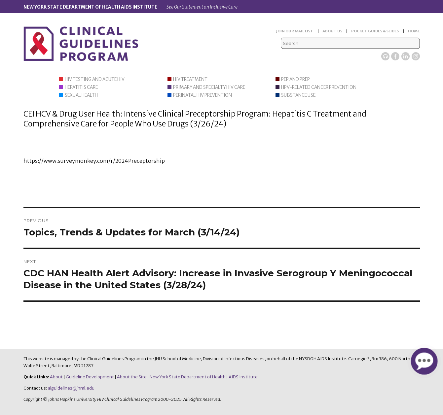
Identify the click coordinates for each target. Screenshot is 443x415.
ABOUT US (332, 31)
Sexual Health (81, 95)
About (56, 377)
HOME (414, 31)
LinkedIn (405, 56)
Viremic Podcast (385, 56)
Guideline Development (90, 377)
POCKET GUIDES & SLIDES (375, 31)
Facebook (395, 56)
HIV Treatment (190, 79)
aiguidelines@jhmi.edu (71, 388)
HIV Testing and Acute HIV (95, 79)
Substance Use (298, 95)
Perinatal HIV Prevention (202, 95)
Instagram (416, 56)
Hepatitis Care (81, 87)
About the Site (132, 377)
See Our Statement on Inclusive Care (202, 7)
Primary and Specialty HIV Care (209, 87)
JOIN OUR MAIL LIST (294, 31)
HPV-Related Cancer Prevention (318, 87)
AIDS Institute (243, 377)
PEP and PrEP (295, 79)
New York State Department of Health (188, 377)
